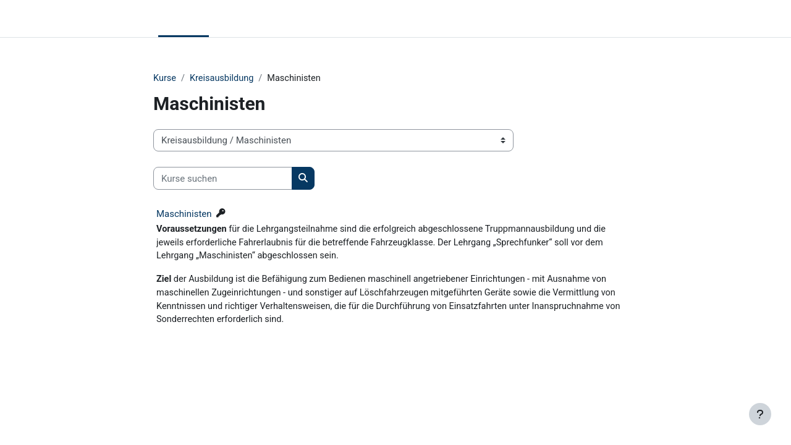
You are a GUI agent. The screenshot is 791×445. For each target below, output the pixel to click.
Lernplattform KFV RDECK (76, 18)
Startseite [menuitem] (183, 18)
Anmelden (760, 18)
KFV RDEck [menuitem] (237, 18)
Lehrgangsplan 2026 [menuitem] (311, 18)
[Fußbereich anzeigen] (760, 414)
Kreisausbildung (224, 78)
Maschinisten (184, 214)
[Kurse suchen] (222, 178)
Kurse (165, 78)
